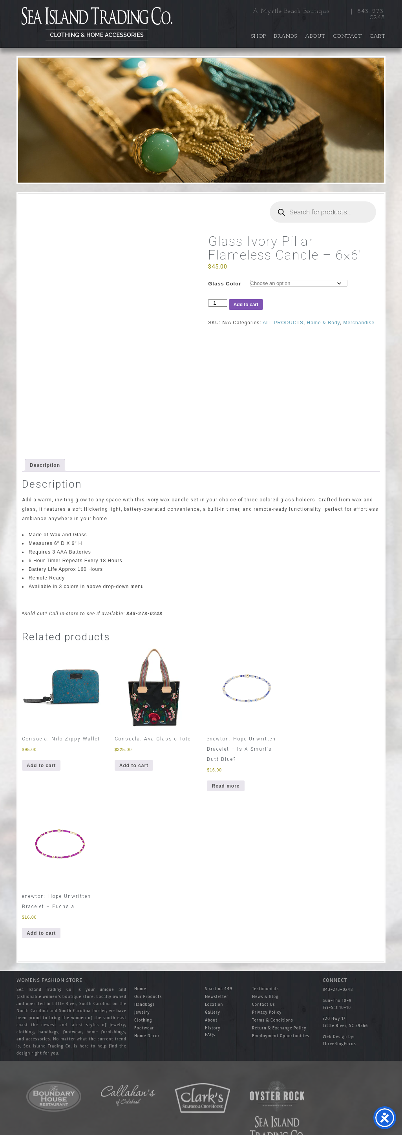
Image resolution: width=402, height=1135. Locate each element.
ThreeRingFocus (339, 1043)
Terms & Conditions (272, 1020)
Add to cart (246, 304)
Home (140, 988)
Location (214, 1004)
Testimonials (265, 988)
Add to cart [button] (41, 765)
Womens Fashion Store (49, 980)
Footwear (144, 1028)
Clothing (143, 1020)
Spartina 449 (218, 988)
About (315, 36)
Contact (347, 36)
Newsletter (216, 996)
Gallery (212, 1012)
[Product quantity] (217, 303)
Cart (378, 36)
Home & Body (323, 322)
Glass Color (224, 284)
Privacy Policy (266, 1012)
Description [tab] (45, 465)
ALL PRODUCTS (283, 322)
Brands (285, 36)
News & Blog (265, 996)
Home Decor (147, 1035)
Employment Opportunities (280, 1035)
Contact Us (263, 1004)
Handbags (144, 1004)
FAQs (210, 1034)
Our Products (148, 996)
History (213, 1028)
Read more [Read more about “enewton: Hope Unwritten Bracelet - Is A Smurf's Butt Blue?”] (225, 786)
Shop (258, 36)
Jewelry (142, 1012)
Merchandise (359, 322)
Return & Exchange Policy (279, 1028)
